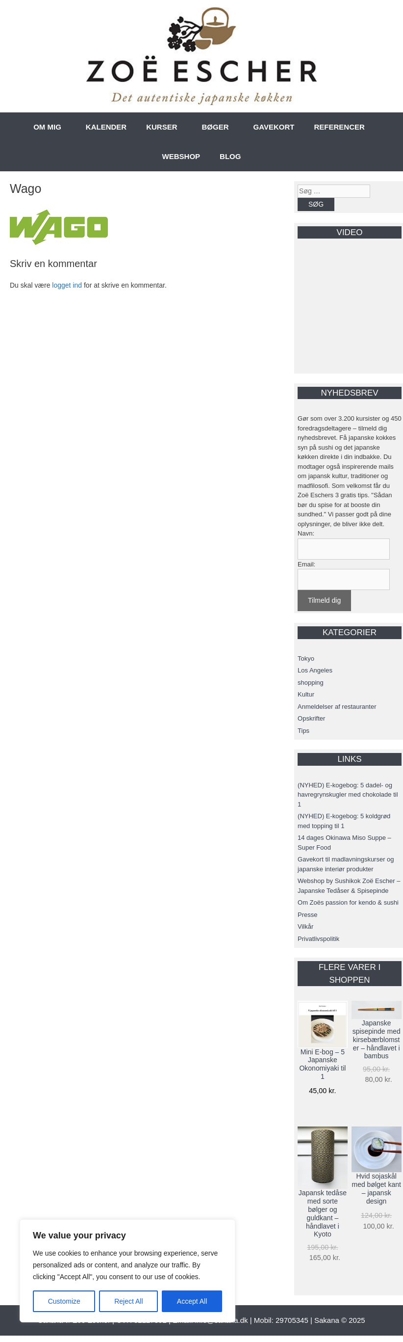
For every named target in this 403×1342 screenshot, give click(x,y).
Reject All (128, 1301)
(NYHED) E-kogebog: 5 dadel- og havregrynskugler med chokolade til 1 (348, 794)
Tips (303, 730)
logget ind (67, 285)
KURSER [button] (161, 127)
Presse (307, 914)
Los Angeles (315, 670)
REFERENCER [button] (339, 127)
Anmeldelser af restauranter (337, 706)
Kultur (306, 694)
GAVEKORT (274, 127)
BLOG (230, 156)
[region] (127, 1270)
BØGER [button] (215, 127)
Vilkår (305, 926)
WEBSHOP (181, 156)
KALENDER (106, 127)
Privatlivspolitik (318, 938)
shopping (311, 682)
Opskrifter (311, 718)
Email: (306, 564)
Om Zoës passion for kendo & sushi (348, 902)
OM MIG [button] (47, 127)
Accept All (192, 1301)
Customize (64, 1301)
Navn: (306, 533)
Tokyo (306, 658)
